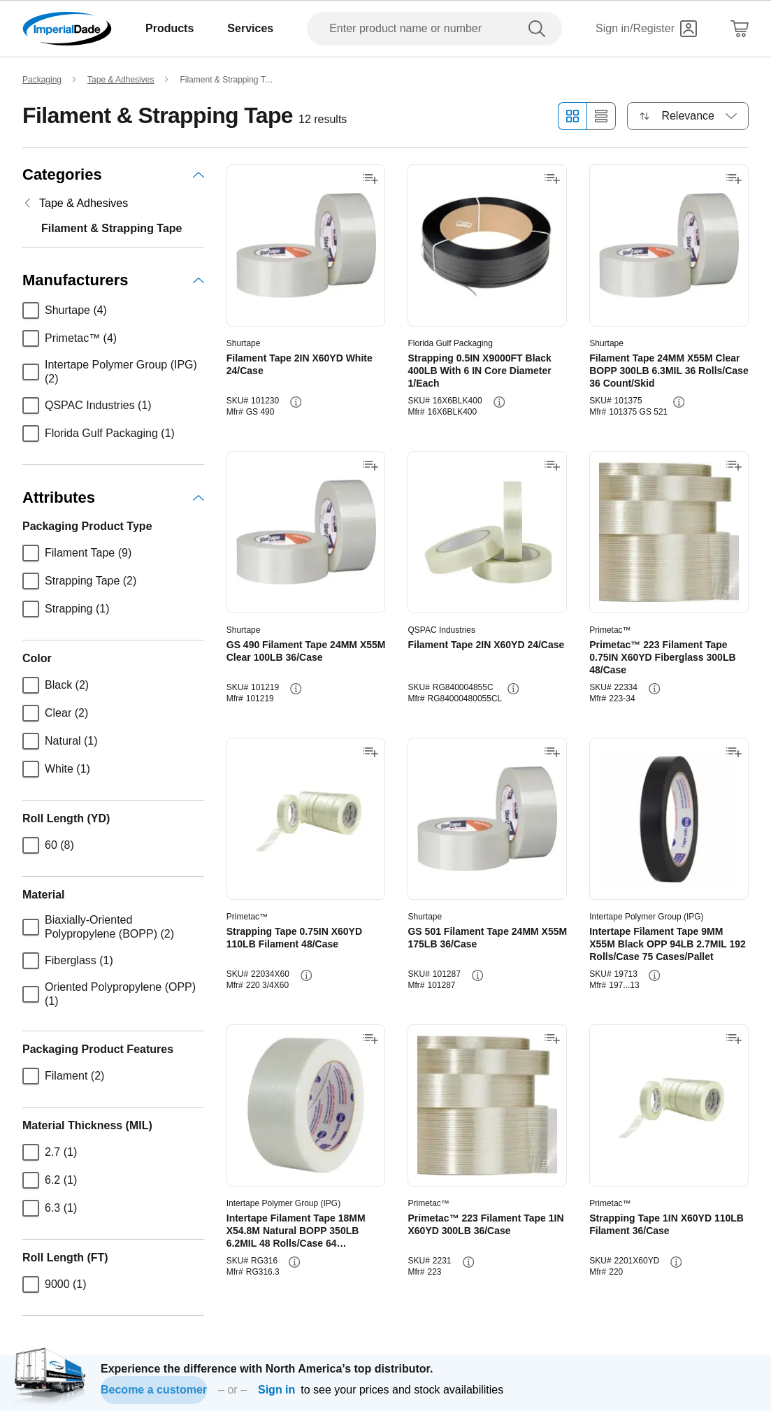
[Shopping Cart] (739, 28)
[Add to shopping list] (370, 179)
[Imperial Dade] (67, 28)
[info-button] (295, 402)
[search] (539, 28)
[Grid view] (572, 116)
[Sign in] (646, 28)
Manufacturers (113, 280)
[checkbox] (30, 310)
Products (169, 28)
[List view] (601, 116)
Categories (113, 174)
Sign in (276, 1390)
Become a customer (154, 1390)
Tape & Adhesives (120, 80)
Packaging (42, 80)
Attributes (113, 497)
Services (250, 28)
